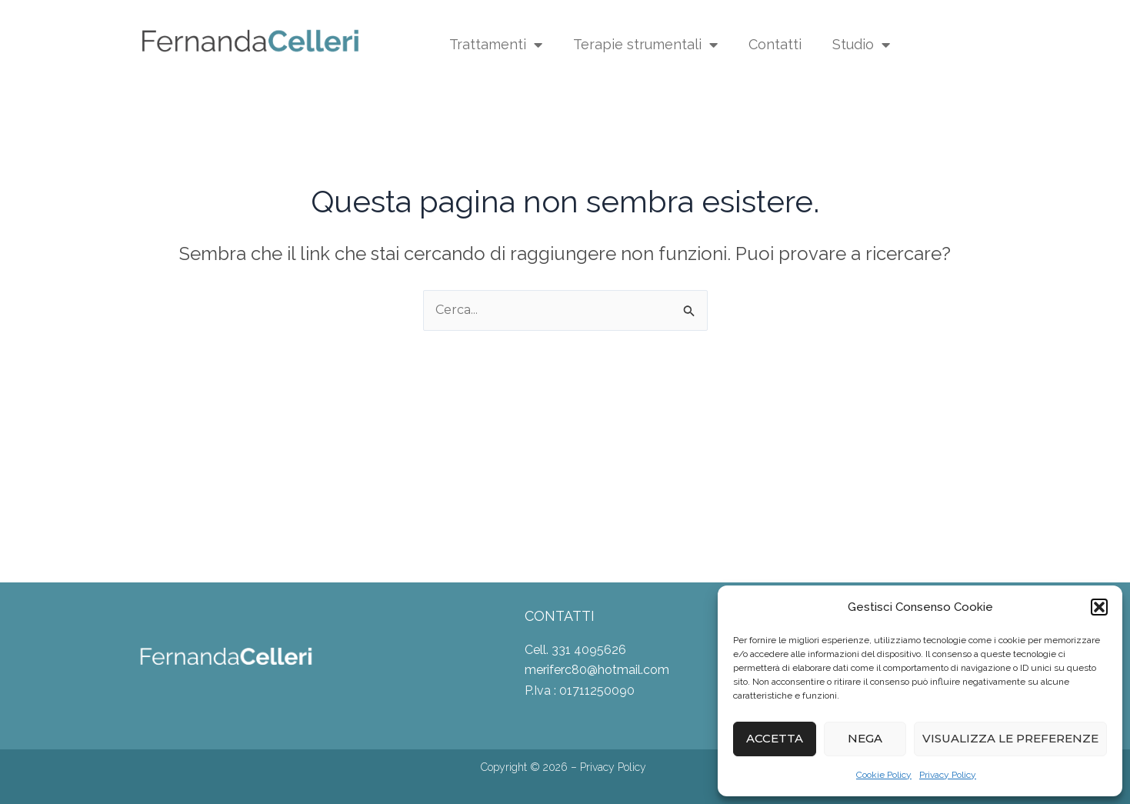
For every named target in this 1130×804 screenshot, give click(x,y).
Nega (865, 738)
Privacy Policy (947, 774)
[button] (1099, 607)
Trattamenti (495, 44)
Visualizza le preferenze (1010, 738)
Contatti (775, 44)
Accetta (774, 738)
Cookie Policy (884, 774)
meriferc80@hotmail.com (597, 669)
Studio (861, 44)
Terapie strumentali (645, 44)
